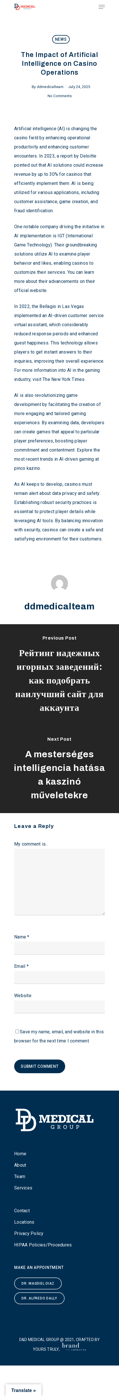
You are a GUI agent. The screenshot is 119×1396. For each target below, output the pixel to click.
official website (30, 290)
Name (21, 937)
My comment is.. (31, 844)
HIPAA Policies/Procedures (43, 1245)
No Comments (60, 96)
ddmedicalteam (50, 87)
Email (21, 966)
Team (19, 1176)
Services (23, 1188)
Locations (24, 1222)
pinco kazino (27, 468)
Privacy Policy (29, 1233)
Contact (22, 1210)
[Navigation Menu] (102, 7)
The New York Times (63, 379)
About (20, 1165)
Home (20, 1153)
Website (22, 995)
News (61, 39)
